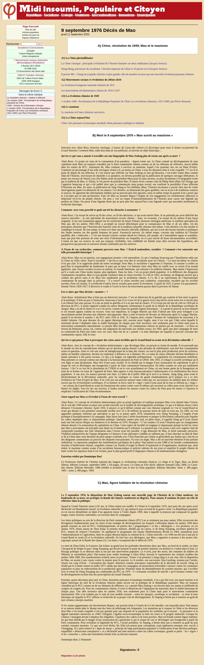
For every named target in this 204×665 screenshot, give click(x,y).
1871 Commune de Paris (30, 83)
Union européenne (30, 56)
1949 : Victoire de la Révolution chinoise (25, 105)
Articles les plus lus (30, 35)
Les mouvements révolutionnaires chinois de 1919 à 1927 (90, 90)
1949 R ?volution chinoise (31, 75)
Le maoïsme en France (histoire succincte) (82, 112)
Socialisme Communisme (31, 47)
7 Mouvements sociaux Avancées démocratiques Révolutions (30, 61)
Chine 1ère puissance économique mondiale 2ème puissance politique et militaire (102, 123)
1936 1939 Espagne (31, 81)
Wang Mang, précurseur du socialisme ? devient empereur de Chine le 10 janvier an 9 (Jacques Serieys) (114, 68)
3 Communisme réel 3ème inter (30, 71)
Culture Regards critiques (30, 53)
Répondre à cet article (73, 655)
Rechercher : (13, 44)
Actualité (30, 51)
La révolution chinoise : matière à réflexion (26, 98)
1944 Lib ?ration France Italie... (31, 78)
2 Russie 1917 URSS (30, 66)
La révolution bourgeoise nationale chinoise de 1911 (88, 85)
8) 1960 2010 (30, 68)
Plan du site (30, 29)
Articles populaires (30, 32)
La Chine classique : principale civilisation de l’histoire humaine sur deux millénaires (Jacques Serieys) (114, 63)
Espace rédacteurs (30, 38)
